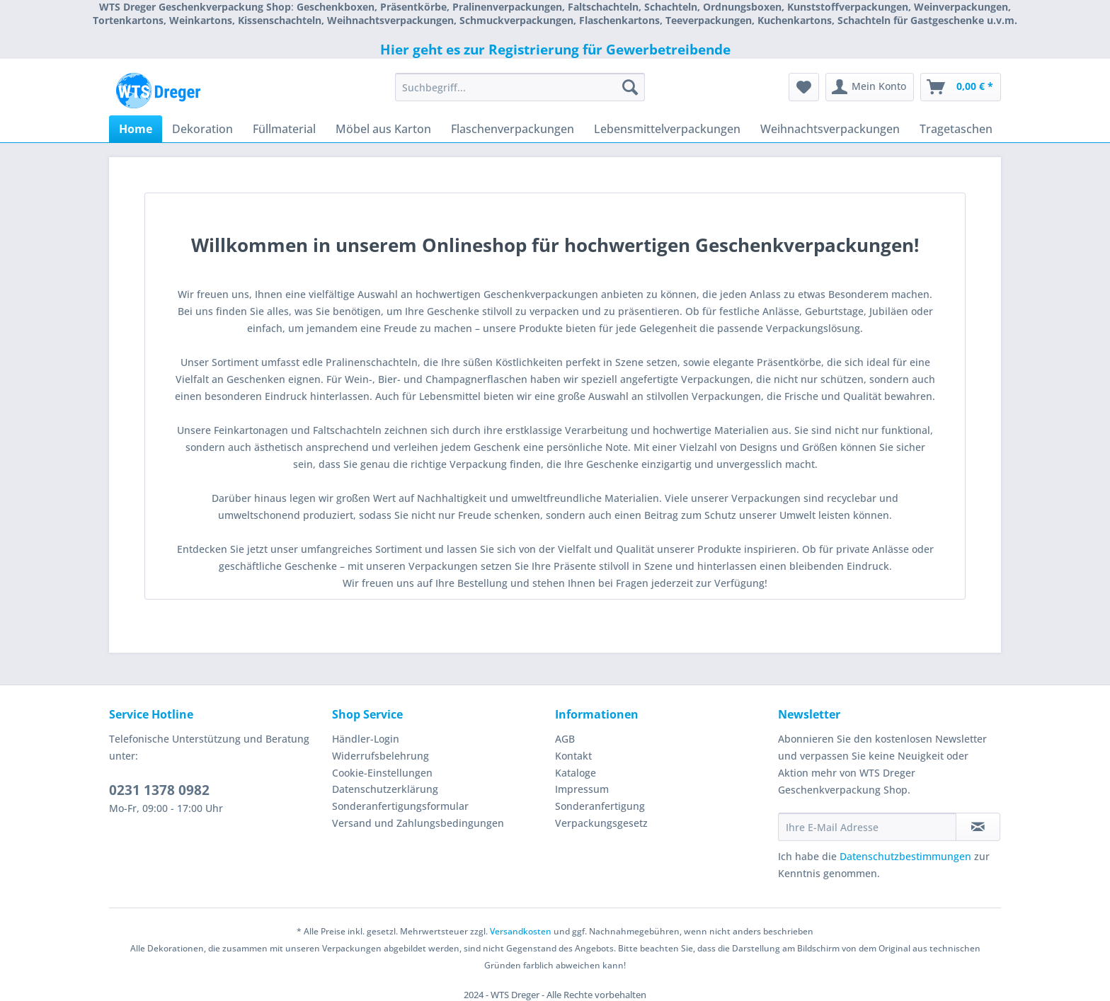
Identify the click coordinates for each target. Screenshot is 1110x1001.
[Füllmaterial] (284, 128)
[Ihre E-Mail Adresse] (867, 827)
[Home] (135, 128)
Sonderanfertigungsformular (400, 806)
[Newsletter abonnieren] (978, 827)
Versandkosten (520, 931)
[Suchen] (630, 87)
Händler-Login (365, 738)
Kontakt (573, 755)
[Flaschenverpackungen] (512, 128)
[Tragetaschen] (956, 128)
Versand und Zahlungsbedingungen (418, 823)
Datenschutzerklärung (385, 789)
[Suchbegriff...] (520, 87)
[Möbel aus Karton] (383, 128)
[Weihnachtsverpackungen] (830, 128)
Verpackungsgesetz (601, 823)
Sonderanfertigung (600, 806)
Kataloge (575, 772)
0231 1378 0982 (159, 790)
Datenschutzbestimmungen (905, 856)
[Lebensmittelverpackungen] (667, 128)
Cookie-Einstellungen (382, 772)
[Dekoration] (202, 128)
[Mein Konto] (869, 87)
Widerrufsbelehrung (380, 755)
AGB (565, 738)
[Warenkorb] (960, 87)
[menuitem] (520, 94)
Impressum (582, 789)
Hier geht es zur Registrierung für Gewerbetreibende (555, 49)
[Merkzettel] (804, 87)
